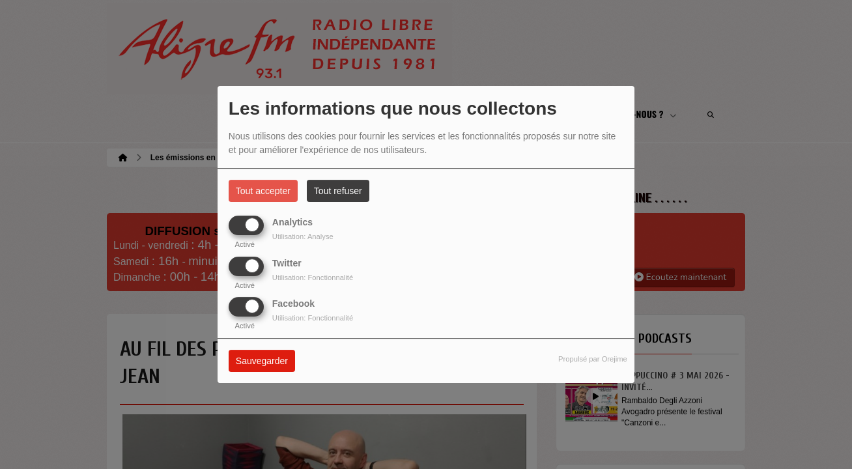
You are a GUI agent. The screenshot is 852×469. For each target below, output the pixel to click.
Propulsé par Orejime (592, 359)
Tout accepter (263, 191)
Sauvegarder (262, 361)
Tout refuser (338, 191)
